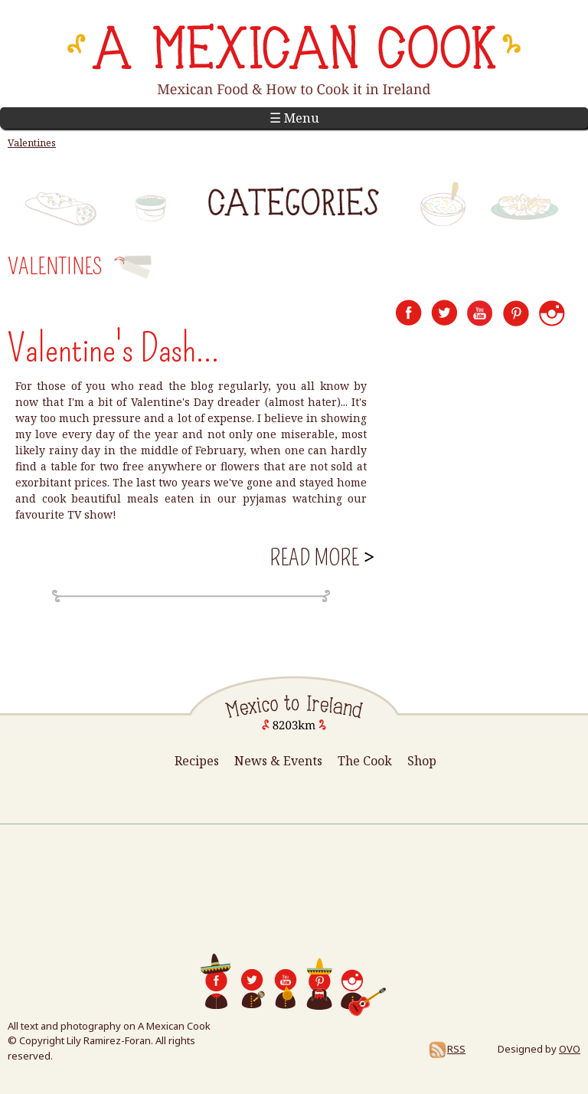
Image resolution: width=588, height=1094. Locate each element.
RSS (447, 1049)
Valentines (32, 142)
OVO (569, 1049)
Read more (320, 558)
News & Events (278, 760)
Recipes (197, 760)
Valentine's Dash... (113, 349)
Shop (421, 760)
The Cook (365, 760)
